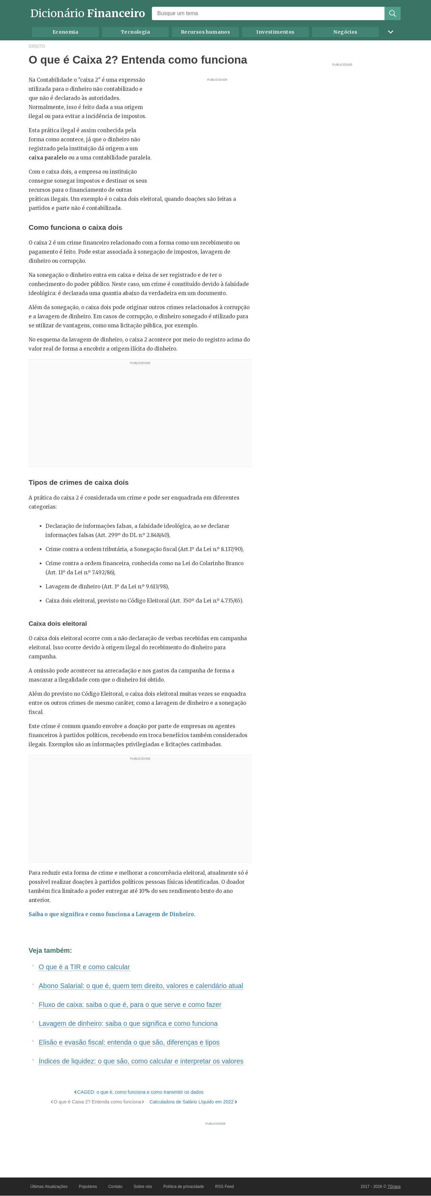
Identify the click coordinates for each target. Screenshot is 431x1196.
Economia (65, 32)
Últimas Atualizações (49, 1186)
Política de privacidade (183, 1186)
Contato (115, 1186)
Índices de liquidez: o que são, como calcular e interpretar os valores (141, 1061)
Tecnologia (135, 32)
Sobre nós (143, 1186)
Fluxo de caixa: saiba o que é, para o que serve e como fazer (130, 1004)
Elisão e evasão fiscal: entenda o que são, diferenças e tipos (129, 1042)
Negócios (345, 32)
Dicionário (87, 13)
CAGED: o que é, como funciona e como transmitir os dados (140, 1092)
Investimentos (275, 32)
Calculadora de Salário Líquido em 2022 (192, 1101)
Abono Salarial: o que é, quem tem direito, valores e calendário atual (141, 985)
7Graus (394, 1186)
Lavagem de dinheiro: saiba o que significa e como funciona (128, 1023)
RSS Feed (224, 1186)
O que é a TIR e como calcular (84, 967)
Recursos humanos (205, 32)
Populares (88, 1186)
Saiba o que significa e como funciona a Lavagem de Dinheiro (111, 914)
